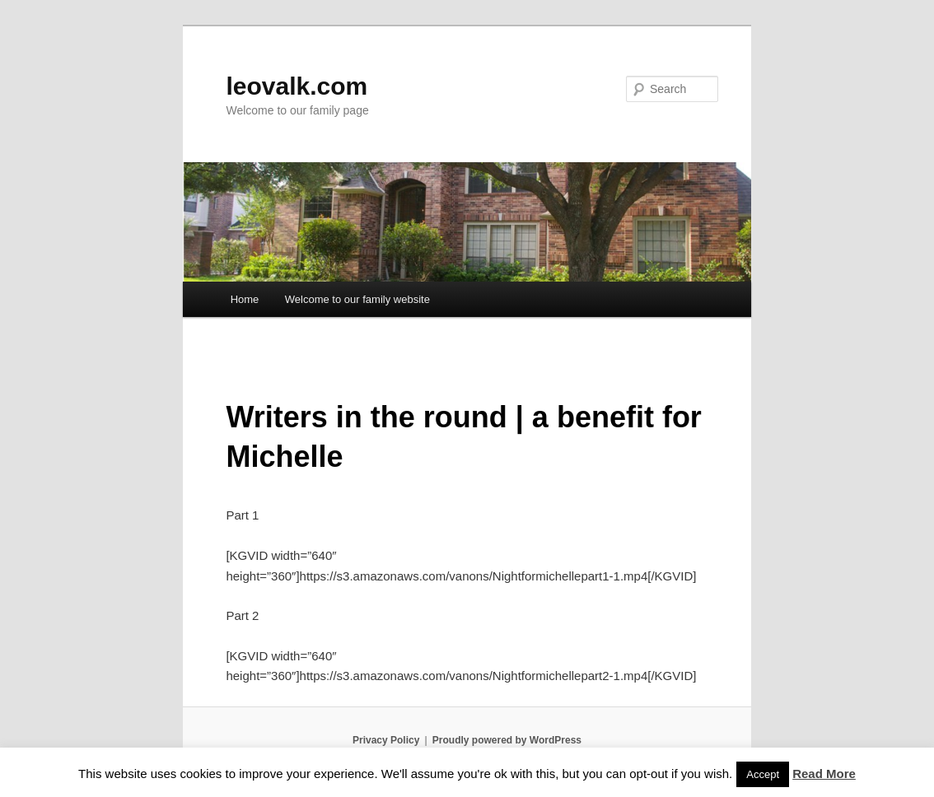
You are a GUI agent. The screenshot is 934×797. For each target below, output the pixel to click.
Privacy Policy (386, 740)
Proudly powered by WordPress (506, 740)
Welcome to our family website (357, 299)
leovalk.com (296, 86)
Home (245, 299)
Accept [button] (762, 774)
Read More (824, 774)
